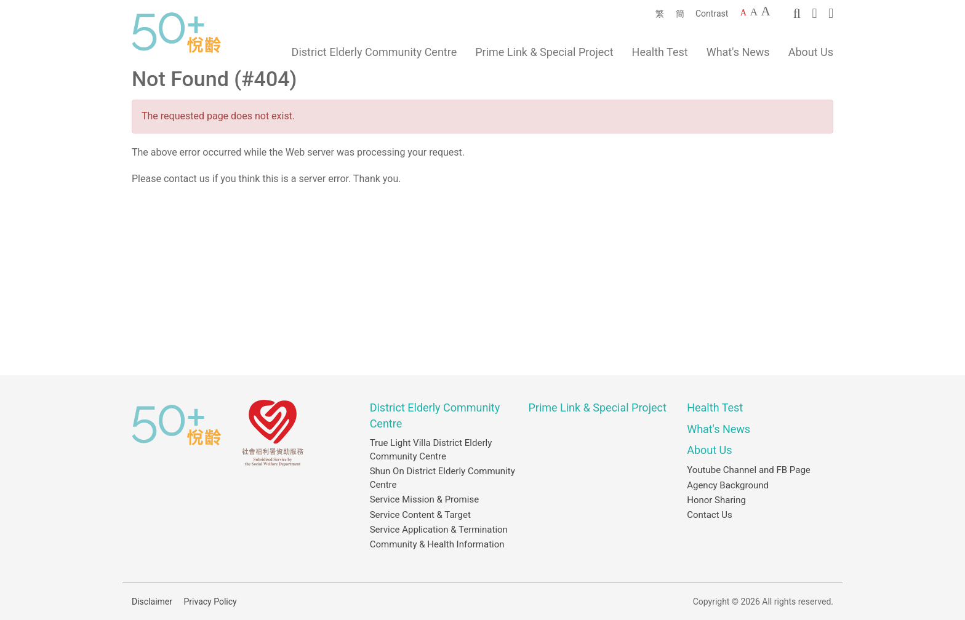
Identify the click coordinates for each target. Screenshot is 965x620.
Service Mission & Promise (424, 499)
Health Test (660, 52)
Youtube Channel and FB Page (749, 469)
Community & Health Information (437, 544)
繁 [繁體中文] (659, 13)
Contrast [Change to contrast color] (711, 13)
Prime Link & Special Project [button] (544, 52)
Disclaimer (152, 601)
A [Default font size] (743, 12)
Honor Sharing (716, 500)
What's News (738, 52)
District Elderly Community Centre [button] (374, 52)
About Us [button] (810, 52)
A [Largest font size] (766, 11)
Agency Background (728, 485)
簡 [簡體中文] (680, 13)
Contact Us (709, 514)
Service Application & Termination (439, 529)
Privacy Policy (210, 601)
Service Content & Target (420, 514)
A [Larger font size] (754, 12)
